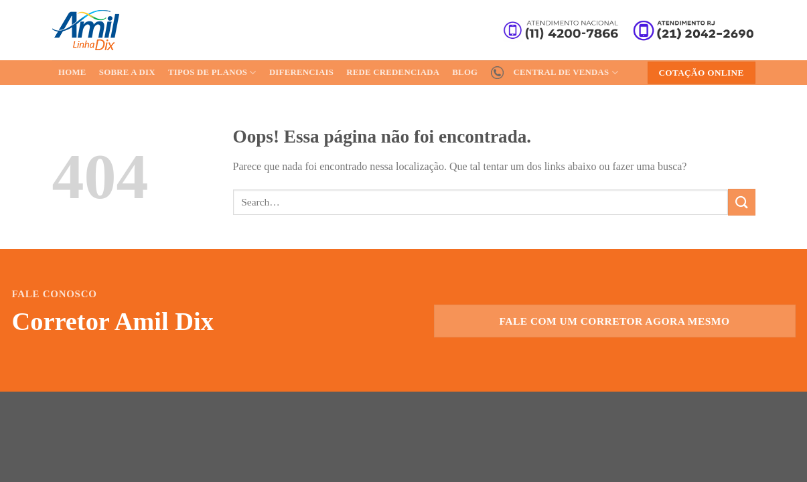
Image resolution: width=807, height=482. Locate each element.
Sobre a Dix (127, 72)
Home (72, 72)
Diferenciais (301, 72)
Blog (465, 72)
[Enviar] (741, 202)
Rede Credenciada (392, 72)
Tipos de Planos (212, 72)
